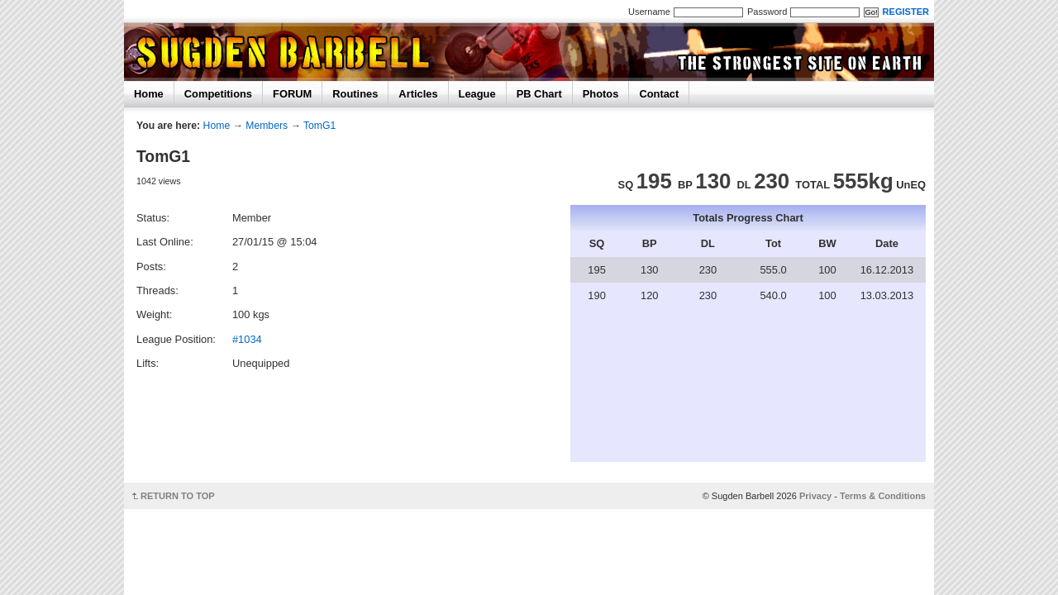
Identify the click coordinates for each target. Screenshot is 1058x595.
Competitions (218, 94)
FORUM (292, 94)
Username (649, 12)
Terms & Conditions (883, 496)
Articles (417, 94)
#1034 (247, 339)
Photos (601, 94)
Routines (355, 94)
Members (266, 125)
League (477, 94)
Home (149, 94)
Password (767, 12)
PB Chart (539, 94)
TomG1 (319, 125)
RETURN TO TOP (178, 496)
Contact (659, 94)
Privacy (815, 496)
